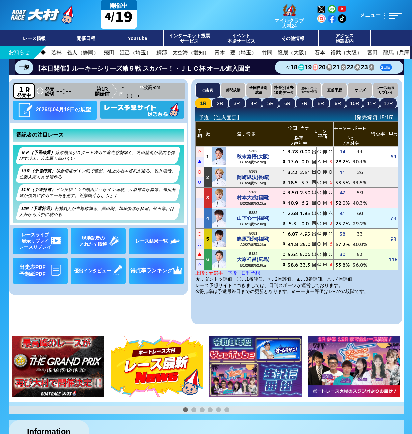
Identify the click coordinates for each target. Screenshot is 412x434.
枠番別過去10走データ (284, 90)
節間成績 (233, 90)
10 (354, 103)
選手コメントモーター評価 (309, 90)
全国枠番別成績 (258, 90)
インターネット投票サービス (189, 38)
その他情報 (292, 38)
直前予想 (334, 90)
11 (371, 103)
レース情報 (34, 38)
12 (388, 103)
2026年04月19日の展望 (54, 110)
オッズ (360, 90)
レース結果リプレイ (385, 90)
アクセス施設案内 (344, 38)
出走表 (207, 90)
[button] (185, 409)
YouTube (137, 38)
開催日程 (86, 38)
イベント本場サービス (241, 38)
